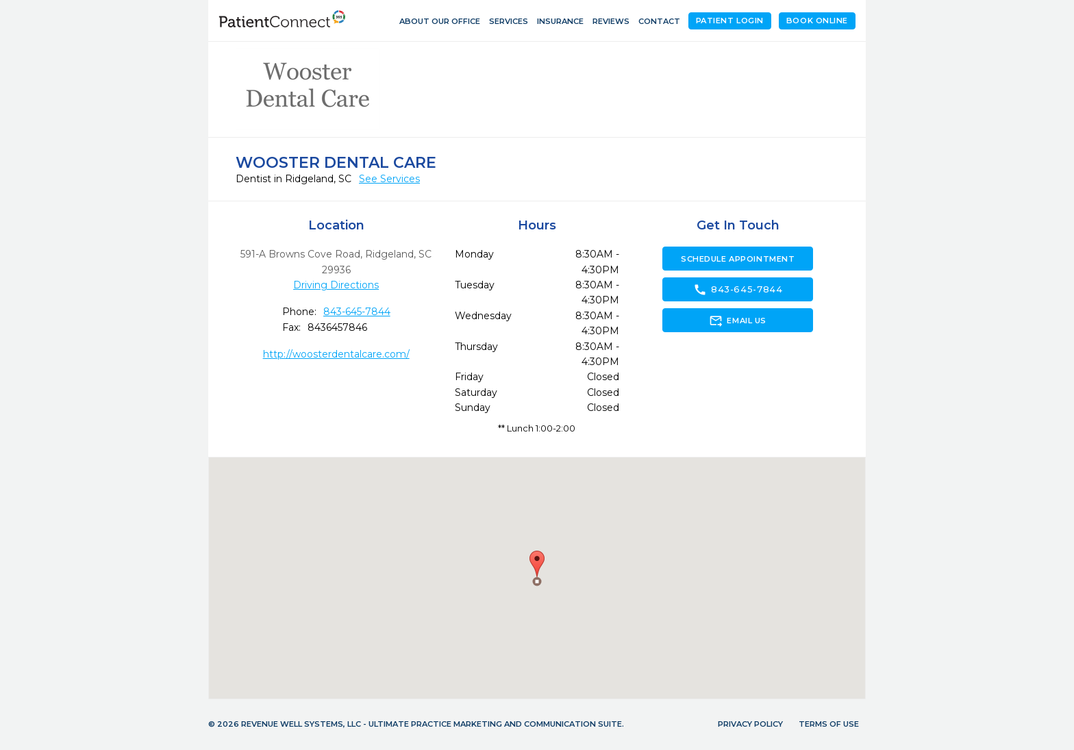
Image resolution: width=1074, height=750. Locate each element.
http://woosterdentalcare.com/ (336, 354)
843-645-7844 (356, 311)
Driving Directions (336, 285)
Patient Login (730, 20)
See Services (389, 179)
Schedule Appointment (738, 259)
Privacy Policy (750, 724)
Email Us (737, 320)
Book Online (817, 20)
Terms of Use (829, 724)
